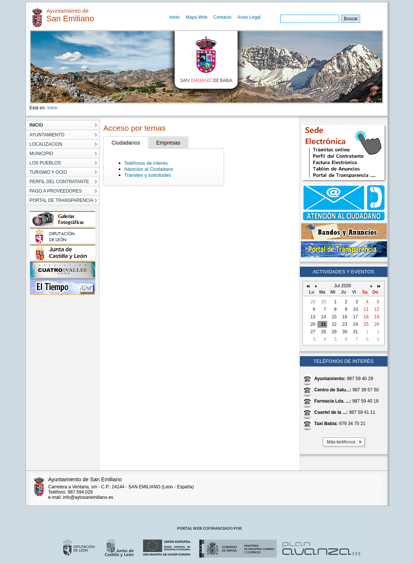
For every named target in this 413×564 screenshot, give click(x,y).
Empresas (168, 143)
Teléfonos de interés (146, 163)
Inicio (174, 17)
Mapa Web (197, 17)
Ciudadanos (126, 143)
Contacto (222, 17)
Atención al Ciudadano (149, 169)
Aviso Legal (248, 17)
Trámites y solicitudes (147, 175)
